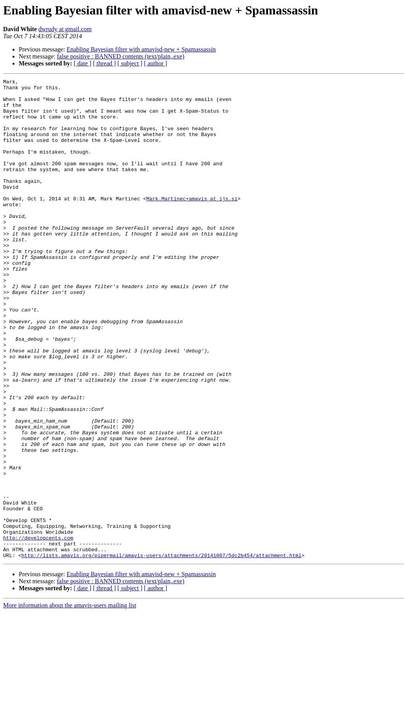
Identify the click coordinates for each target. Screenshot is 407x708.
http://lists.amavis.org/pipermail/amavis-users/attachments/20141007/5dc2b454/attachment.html (161, 651)
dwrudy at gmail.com (64, 29)
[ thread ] (104, 63)
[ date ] (82, 63)
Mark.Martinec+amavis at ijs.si (192, 223)
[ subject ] (129, 63)
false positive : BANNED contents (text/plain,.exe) (121, 56)
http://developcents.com (38, 630)
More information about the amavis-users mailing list (69, 701)
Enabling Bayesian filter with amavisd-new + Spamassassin (141, 49)
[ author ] (155, 63)
